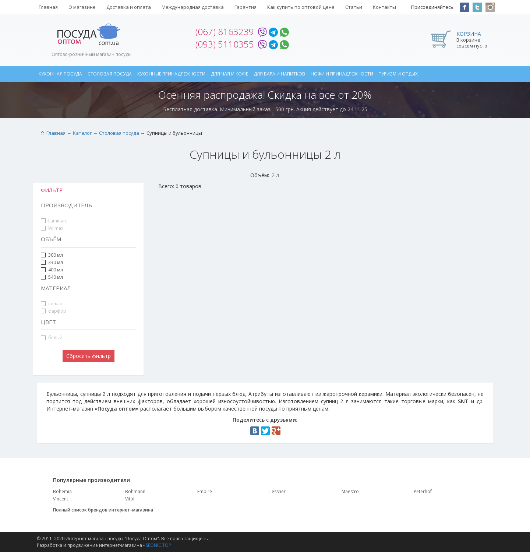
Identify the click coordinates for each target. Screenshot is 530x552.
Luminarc (54, 221)
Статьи (353, 7)
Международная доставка (193, 7)
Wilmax (52, 228)
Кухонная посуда (60, 74)
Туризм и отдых (398, 74)
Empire (204, 491)
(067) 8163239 (224, 31)
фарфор (53, 311)
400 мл (55, 270)
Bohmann (135, 491)
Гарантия (245, 7)
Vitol (129, 499)
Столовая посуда (110, 74)
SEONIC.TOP (158, 545)
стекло (52, 303)
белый (52, 337)
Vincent (60, 499)
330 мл (52, 262)
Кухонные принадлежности (171, 74)
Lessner (277, 491)
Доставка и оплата (128, 7)
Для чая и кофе (229, 74)
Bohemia (62, 491)
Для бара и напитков (279, 74)
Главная (48, 7)
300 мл (55, 255)
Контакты (384, 7)
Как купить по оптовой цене (301, 7)
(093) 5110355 (224, 44)
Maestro (350, 491)
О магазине (82, 7)
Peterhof (423, 491)
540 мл (55, 277)
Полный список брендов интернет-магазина (103, 510)
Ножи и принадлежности (342, 74)
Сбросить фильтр (88, 355)
